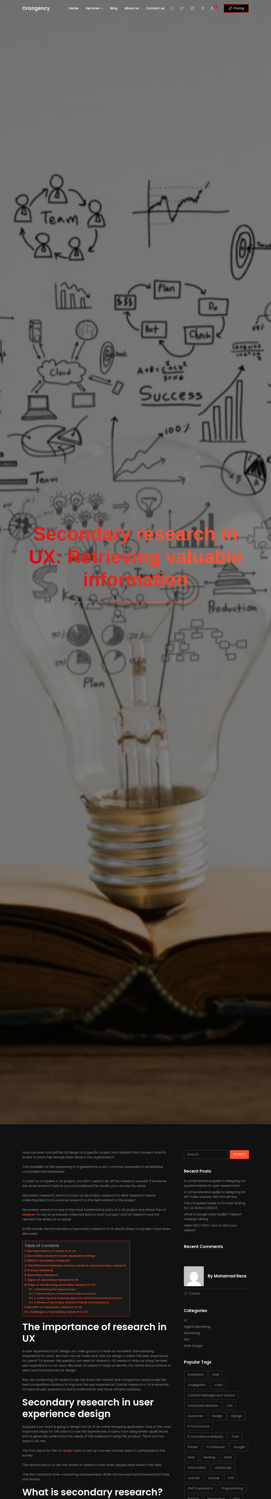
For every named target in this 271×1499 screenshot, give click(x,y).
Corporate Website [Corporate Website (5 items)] (203, 1405)
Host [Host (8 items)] (191, 1457)
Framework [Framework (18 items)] (216, 1447)
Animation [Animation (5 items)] (196, 1374)
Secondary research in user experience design (61, 1256)
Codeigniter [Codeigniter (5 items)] (197, 1385)
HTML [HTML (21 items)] (228, 1457)
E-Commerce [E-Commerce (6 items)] (198, 1426)
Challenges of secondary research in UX (58, 1312)
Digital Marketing (197, 1326)
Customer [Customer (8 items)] (195, 1416)
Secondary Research (42, 1275)
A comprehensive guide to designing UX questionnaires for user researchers (214, 1183)
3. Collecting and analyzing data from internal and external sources (78, 1298)
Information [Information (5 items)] (197, 1467)
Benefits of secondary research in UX (54, 1307)
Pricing (236, 8)
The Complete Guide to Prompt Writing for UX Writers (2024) (214, 1205)
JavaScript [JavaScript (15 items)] (223, 1467)
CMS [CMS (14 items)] (215, 1374)
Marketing (192, 1333)
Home (74, 8)
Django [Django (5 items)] (236, 1416)
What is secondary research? (48, 1261)
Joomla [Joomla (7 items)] (193, 1478)
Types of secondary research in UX (53, 1280)
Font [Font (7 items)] (235, 1436)
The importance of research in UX (51, 1251)
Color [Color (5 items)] (219, 1385)
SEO (187, 1339)
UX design (65, 1450)
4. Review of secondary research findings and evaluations (71, 1302)
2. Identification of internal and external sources (65, 1294)
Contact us (155, 8)
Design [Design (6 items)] (217, 1416)
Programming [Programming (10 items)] (232, 1488)
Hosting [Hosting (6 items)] (209, 1457)
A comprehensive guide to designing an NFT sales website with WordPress (214, 1194)
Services (94, 8)
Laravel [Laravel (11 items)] (213, 1478)
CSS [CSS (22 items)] (230, 1405)
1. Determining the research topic (54, 1289)
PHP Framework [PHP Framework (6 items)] (200, 1488)
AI (185, 1320)
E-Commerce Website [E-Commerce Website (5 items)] (205, 1436)
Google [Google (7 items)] (239, 1447)
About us (131, 8)
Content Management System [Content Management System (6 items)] (211, 1395)
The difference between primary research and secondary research (76, 1265)
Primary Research (40, 1270)
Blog (113, 8)
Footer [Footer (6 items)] (193, 1447)
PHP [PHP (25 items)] (231, 1478)
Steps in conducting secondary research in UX (61, 1285)
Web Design (94, 602)
